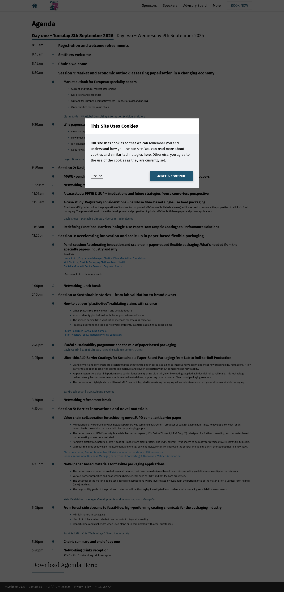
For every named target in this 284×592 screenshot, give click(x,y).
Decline (97, 176)
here (147, 154)
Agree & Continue (171, 176)
